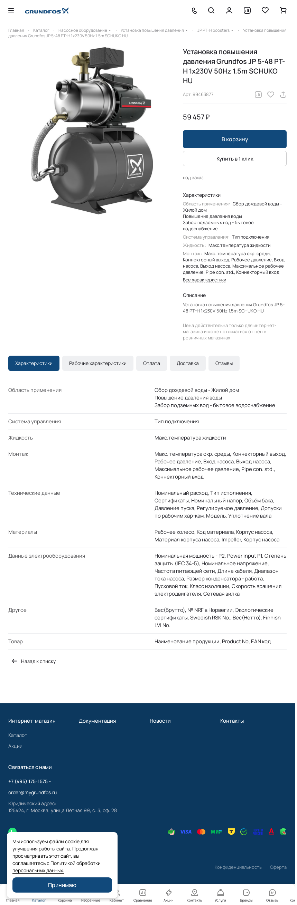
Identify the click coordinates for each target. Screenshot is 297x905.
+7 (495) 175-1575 (28, 781)
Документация (97, 720)
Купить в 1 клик (234, 158)
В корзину (235, 139)
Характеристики (34, 363)
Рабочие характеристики (98, 363)
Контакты (232, 720)
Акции (15, 746)
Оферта (278, 867)
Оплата (151, 363)
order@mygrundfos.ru (32, 792)
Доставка (188, 363)
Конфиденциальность (238, 867)
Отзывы (224, 363)
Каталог (17, 735)
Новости (160, 720)
